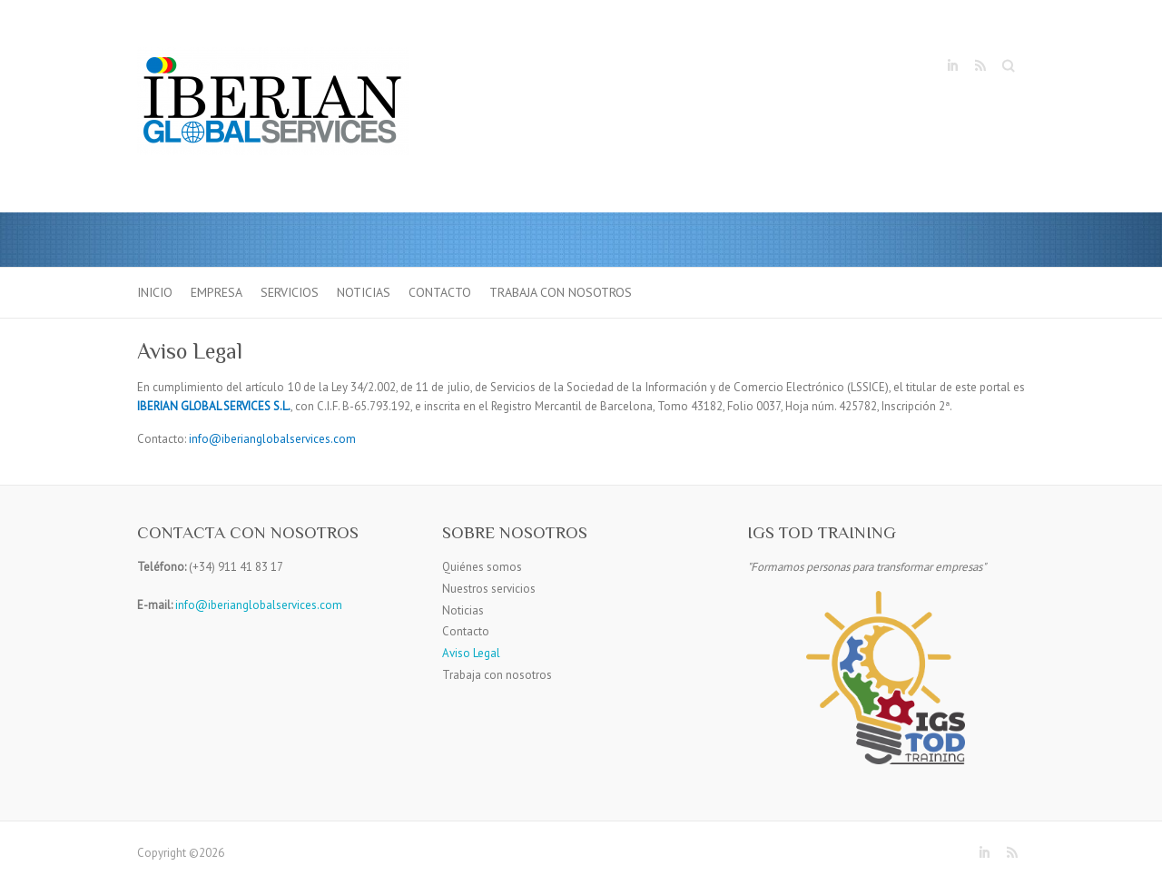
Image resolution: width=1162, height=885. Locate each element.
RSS (979, 66)
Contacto (440, 292)
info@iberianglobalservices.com (258, 605)
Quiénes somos (482, 567)
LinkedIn (952, 66)
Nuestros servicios (489, 588)
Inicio (154, 292)
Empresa (216, 292)
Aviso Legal (471, 653)
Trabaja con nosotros (560, 292)
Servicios (290, 292)
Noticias (363, 292)
